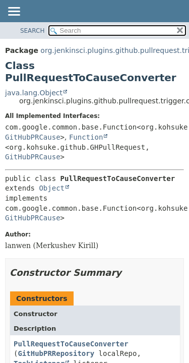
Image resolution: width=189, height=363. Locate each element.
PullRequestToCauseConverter (71, 344)
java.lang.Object (33, 93)
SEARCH (32, 30)
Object (52, 188)
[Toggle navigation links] (13, 12)
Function (86, 137)
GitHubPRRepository (56, 353)
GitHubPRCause (32, 137)
